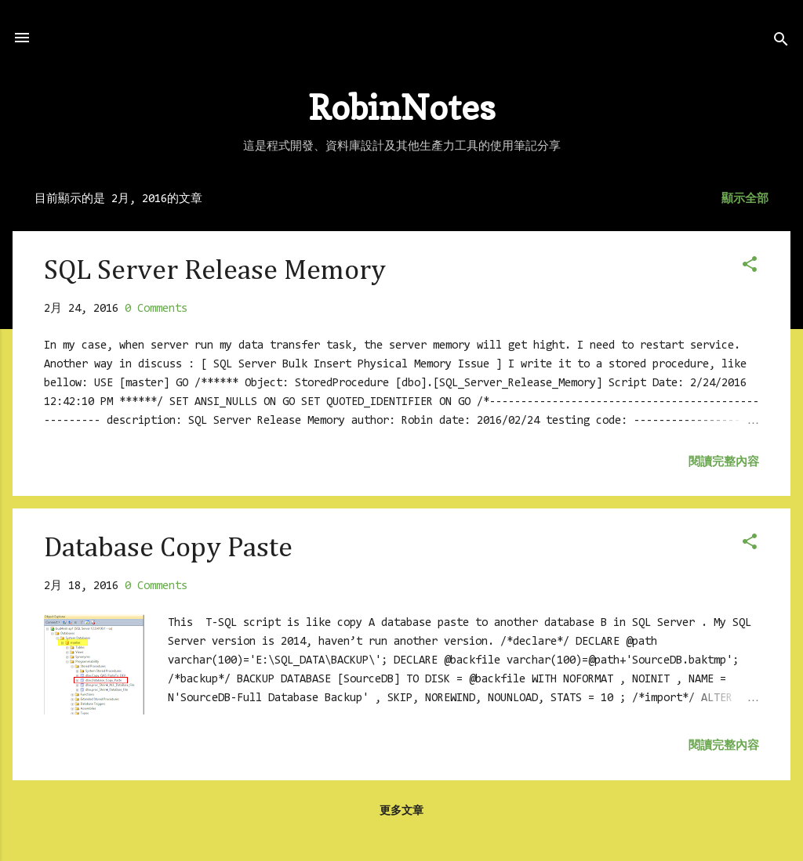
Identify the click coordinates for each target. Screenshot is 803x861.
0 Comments (156, 309)
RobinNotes (402, 107)
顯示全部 (744, 199)
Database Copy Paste (168, 548)
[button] (749, 267)
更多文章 (401, 811)
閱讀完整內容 (724, 462)
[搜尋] (781, 43)
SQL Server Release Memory (215, 271)
